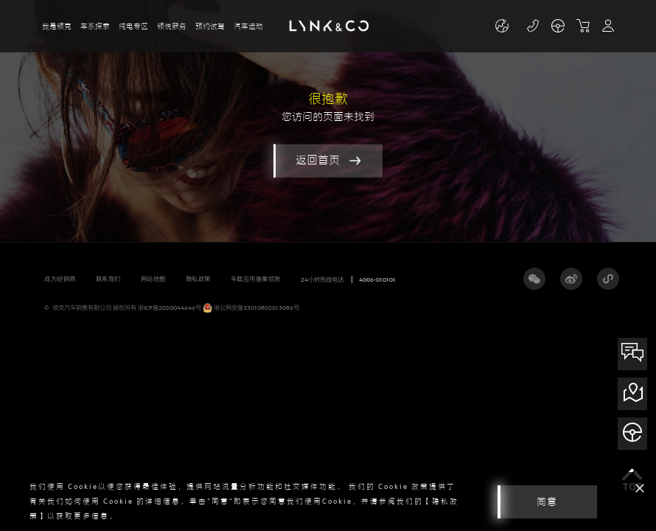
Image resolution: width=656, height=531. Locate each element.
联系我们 (108, 278)
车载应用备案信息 (256, 278)
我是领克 (56, 26)
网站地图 (153, 278)
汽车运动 (248, 26)
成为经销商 (60, 278)
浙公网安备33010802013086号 (251, 308)
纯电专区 (133, 26)
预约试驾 (210, 26)
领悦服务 (171, 26)
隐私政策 (198, 278)
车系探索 (95, 26)
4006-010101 (377, 279)
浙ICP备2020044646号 (169, 307)
